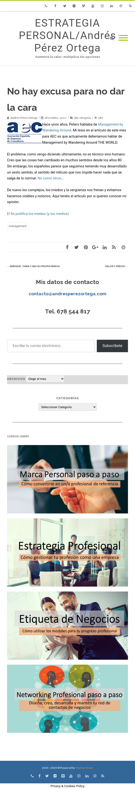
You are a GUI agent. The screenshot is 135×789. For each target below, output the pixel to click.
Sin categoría (82, 117)
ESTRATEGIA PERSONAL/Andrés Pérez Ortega (67, 35)
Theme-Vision (84, 767)
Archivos (16, 379)
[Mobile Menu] (123, 38)
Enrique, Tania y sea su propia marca (33, 266)
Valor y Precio (116, 266)
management (18, 226)
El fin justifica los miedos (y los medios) (38, 214)
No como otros (49, 178)
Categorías (67, 398)
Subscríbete (112, 345)
